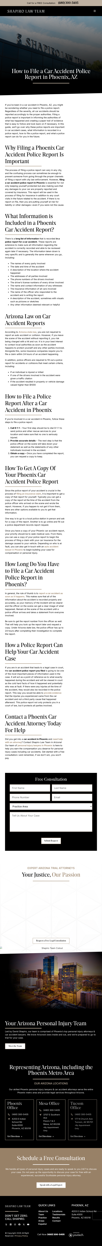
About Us (43, 1211)
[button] (95, 11)
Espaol (42, 1224)
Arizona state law (27, 332)
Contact (56, 1220)
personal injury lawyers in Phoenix (35, 745)
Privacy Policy (21, 1236)
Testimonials (58, 1214)
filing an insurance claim (28, 493)
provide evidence (52, 693)
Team (41, 1214)
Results (56, 1217)
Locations (57, 1211)
